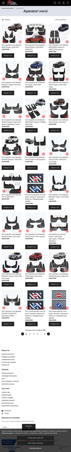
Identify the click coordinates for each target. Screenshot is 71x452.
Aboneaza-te (29, 427)
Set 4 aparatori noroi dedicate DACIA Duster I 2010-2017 (11, 46)
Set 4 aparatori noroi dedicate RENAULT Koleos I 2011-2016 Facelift (59, 197)
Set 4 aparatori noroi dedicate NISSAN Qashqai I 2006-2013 (58, 275)
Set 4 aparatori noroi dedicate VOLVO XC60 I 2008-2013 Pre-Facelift (58, 159)
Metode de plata (8, 403)
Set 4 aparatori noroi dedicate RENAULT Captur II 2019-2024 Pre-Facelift (12, 276)
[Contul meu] (63, 3)
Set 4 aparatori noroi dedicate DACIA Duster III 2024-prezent (35, 158)
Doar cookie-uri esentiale (35, 443)
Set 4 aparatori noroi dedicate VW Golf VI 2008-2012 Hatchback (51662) (11, 314)
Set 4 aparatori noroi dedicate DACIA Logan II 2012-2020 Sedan (58, 85)
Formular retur (8, 354)
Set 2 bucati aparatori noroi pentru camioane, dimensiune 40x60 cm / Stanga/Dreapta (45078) (58, 315)
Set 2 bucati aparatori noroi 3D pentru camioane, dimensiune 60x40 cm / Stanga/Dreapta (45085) (35, 198)
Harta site (5, 365)
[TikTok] (5, 413)
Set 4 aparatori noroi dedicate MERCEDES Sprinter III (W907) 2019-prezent (58, 47)
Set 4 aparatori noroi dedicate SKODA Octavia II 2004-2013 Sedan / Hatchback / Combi (11, 122)
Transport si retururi (10, 406)
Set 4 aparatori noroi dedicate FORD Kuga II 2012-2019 (35, 275)
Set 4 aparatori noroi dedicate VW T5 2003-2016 (11, 196)
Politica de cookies (7, 433)
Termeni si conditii (8, 357)
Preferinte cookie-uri (36, 448)
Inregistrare (6, 395)
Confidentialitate (8, 359)
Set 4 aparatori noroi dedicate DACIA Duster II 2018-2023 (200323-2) (35, 47)
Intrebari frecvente (9, 376)
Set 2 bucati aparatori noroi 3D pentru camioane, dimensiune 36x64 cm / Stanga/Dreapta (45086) (35, 315)
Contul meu (6, 392)
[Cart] (68, 3)
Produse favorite (8, 400)
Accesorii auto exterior (7, 8)
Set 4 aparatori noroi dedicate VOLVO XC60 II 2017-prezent (35, 235)
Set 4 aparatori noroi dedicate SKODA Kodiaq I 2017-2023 (11, 235)
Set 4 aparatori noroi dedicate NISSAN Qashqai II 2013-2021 (12, 158)
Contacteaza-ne (7, 373)
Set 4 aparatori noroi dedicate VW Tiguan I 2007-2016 (35, 84)
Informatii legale (8, 384)
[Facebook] (6, 410)
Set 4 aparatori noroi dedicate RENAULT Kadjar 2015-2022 (11, 84)
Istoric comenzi (7, 398)
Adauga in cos (8, 55)
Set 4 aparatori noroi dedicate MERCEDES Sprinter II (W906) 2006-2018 (35, 122)
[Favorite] (59, 3)
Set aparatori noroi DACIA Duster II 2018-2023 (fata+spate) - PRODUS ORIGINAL (57, 238)
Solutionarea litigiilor (10, 381)
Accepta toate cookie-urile (35, 438)
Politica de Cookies (9, 362)
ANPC (3, 378)
